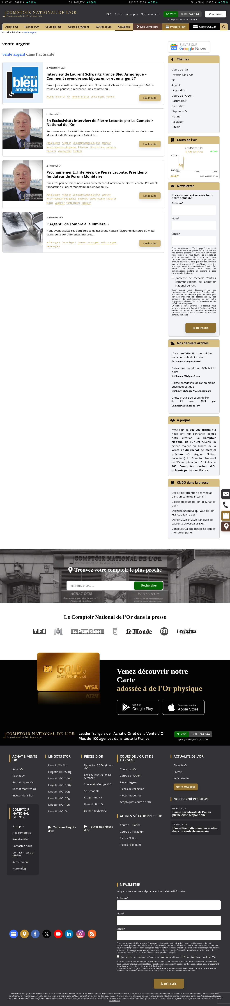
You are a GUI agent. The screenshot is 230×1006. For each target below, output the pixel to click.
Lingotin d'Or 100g (59, 785)
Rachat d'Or (32, 26)
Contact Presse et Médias (23, 854)
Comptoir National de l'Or (86, 142)
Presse (119, 14)
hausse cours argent (88, 242)
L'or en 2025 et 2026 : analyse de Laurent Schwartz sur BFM (192, 521)
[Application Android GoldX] (138, 708)
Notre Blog (19, 868)
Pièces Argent (128, 782)
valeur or (51, 151)
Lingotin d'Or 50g (59, 791)
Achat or (66, 142)
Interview (83, 147)
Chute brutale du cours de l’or (190, 397)
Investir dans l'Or (182, 74)
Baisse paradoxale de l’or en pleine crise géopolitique (193, 384)
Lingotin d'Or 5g (58, 811)
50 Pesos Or (91, 790)
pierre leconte (97, 147)
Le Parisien (87, 631)
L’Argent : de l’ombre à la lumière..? (78, 224)
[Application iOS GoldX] (183, 708)
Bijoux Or (60, 96)
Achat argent (53, 142)
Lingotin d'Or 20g (59, 798)
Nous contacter (150, 14)
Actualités (124, 26)
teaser (50, 202)
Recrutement (20, 862)
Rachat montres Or (24, 788)
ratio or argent (109, 242)
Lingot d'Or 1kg (57, 765)
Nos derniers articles (193, 343)
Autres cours (104, 26)
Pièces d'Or (93, 756)
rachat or (111, 147)
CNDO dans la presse (193, 482)
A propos (183, 420)
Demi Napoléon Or (96, 810)
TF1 (39, 631)
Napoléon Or (180, 111)
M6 (58, 631)
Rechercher (149, 585)
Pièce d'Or (178, 106)
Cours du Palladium (132, 831)
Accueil (5, 32)
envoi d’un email (94, 998)
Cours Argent (69, 242)
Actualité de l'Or (189, 756)
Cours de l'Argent (78, 26)
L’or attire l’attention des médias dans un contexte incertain (192, 355)
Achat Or (17, 769)
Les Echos (187, 631)
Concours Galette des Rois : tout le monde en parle (193, 530)
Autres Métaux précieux (141, 816)
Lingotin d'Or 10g (59, 804)
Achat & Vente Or (24, 758)
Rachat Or (18, 775)
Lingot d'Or (179, 90)
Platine (176, 116)
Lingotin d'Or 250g (59, 778)
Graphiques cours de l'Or (135, 801)
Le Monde (139, 631)
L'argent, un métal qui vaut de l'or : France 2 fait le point (193, 512)
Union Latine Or (94, 804)
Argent (50, 96)
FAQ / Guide (181, 778)
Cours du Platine (130, 824)
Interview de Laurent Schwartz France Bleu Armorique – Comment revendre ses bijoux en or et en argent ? (97, 76)
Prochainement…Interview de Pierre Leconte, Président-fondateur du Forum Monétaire (97, 174)
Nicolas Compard (202, 390)
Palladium (178, 121)
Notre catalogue (186, 787)
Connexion (215, 14)
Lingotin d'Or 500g (59, 771)
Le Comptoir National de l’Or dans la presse (115, 617)
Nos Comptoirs (147, 26)
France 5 (115, 631)
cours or (106, 142)
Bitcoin (176, 127)
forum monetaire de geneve (61, 147)
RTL (164, 631)
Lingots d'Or (59, 756)
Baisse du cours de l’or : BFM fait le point (193, 370)
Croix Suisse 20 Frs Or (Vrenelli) (97, 776)
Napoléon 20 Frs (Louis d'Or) (98, 767)
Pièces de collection (132, 788)
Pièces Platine (128, 838)
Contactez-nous (22, 845)
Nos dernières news (191, 799)
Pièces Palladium (130, 844)
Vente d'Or (155, 733)
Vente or (110, 96)
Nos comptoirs (21, 832)
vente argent (98, 96)
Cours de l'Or (53, 26)
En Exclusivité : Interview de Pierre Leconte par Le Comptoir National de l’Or (100, 122)
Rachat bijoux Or (22, 782)
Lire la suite (150, 97)
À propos (132, 14)
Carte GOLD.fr (204, 26)
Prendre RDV (176, 26)
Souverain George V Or (98, 784)
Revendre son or (80, 96)
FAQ (109, 14)
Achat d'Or (11, 26)
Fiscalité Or (180, 765)
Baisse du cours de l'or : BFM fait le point (193, 503)
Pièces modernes (130, 795)
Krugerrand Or (93, 797)
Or (68, 96)
